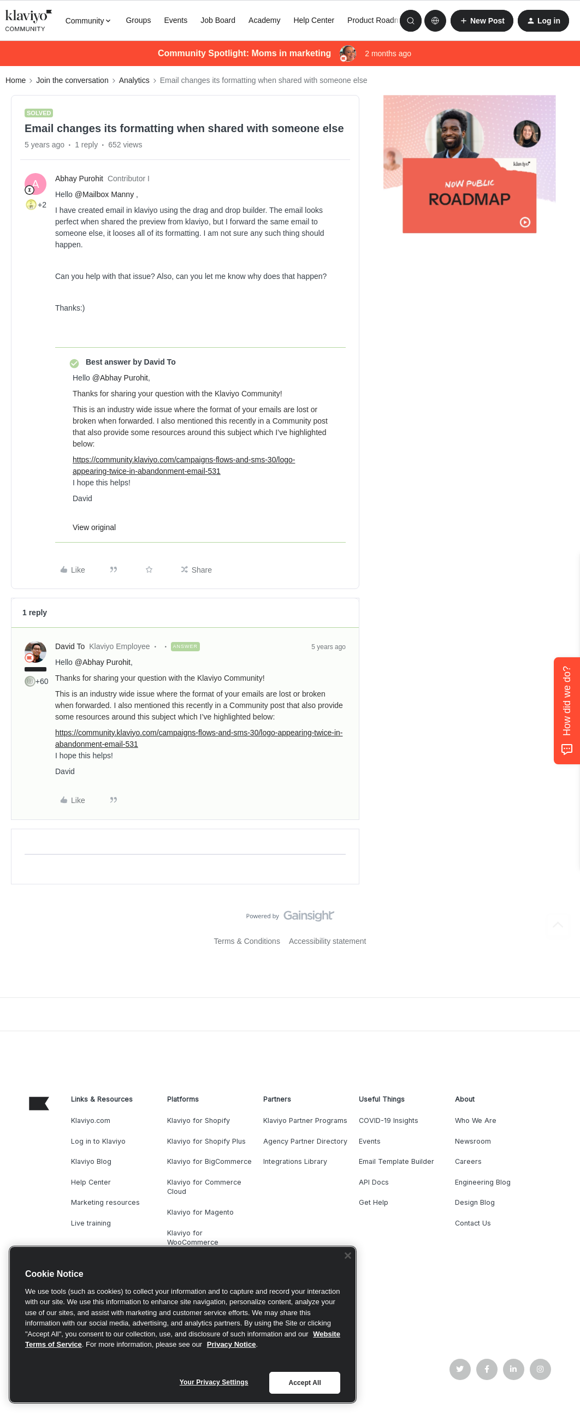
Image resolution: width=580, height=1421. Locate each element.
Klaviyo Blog (91, 1161)
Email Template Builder (396, 1161)
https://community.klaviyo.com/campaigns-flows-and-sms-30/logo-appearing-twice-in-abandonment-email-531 (184, 465)
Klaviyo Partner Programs (305, 1120)
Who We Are (475, 1120)
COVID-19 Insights (388, 1120)
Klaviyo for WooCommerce (192, 1238)
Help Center (313, 20)
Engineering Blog (483, 1182)
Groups (138, 20)
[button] (482, 21)
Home (15, 80)
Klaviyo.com (90, 1120)
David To (70, 646)
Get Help (373, 1202)
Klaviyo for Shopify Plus (206, 1141)
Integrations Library (295, 1161)
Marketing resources (105, 1202)
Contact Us (473, 1223)
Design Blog (475, 1202)
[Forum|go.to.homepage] (28, 21)
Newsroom (473, 1141)
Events (175, 20)
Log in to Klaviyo (98, 1141)
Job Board (217, 20)
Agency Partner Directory (305, 1141)
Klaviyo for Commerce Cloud (204, 1187)
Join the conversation (72, 80)
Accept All (304, 1383)
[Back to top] (558, 925)
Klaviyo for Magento (200, 1212)
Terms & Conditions (247, 941)
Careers (468, 1161)
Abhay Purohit (79, 178)
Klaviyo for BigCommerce (209, 1161)
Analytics (134, 80)
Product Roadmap (378, 20)
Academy (264, 20)
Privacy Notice (231, 1344)
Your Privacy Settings (214, 1382)
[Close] (348, 1255)
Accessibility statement (327, 941)
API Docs (374, 1182)
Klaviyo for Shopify (198, 1120)
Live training (91, 1223)
